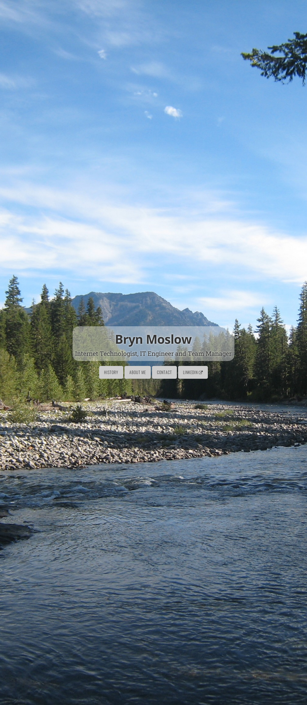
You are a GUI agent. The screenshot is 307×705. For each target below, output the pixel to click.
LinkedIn (193, 372)
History (111, 372)
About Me (137, 372)
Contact (164, 372)
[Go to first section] (153, 393)
